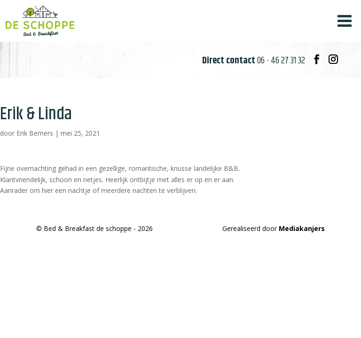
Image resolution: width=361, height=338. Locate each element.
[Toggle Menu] (344, 21)
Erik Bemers (34, 133)
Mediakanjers (302, 228)
